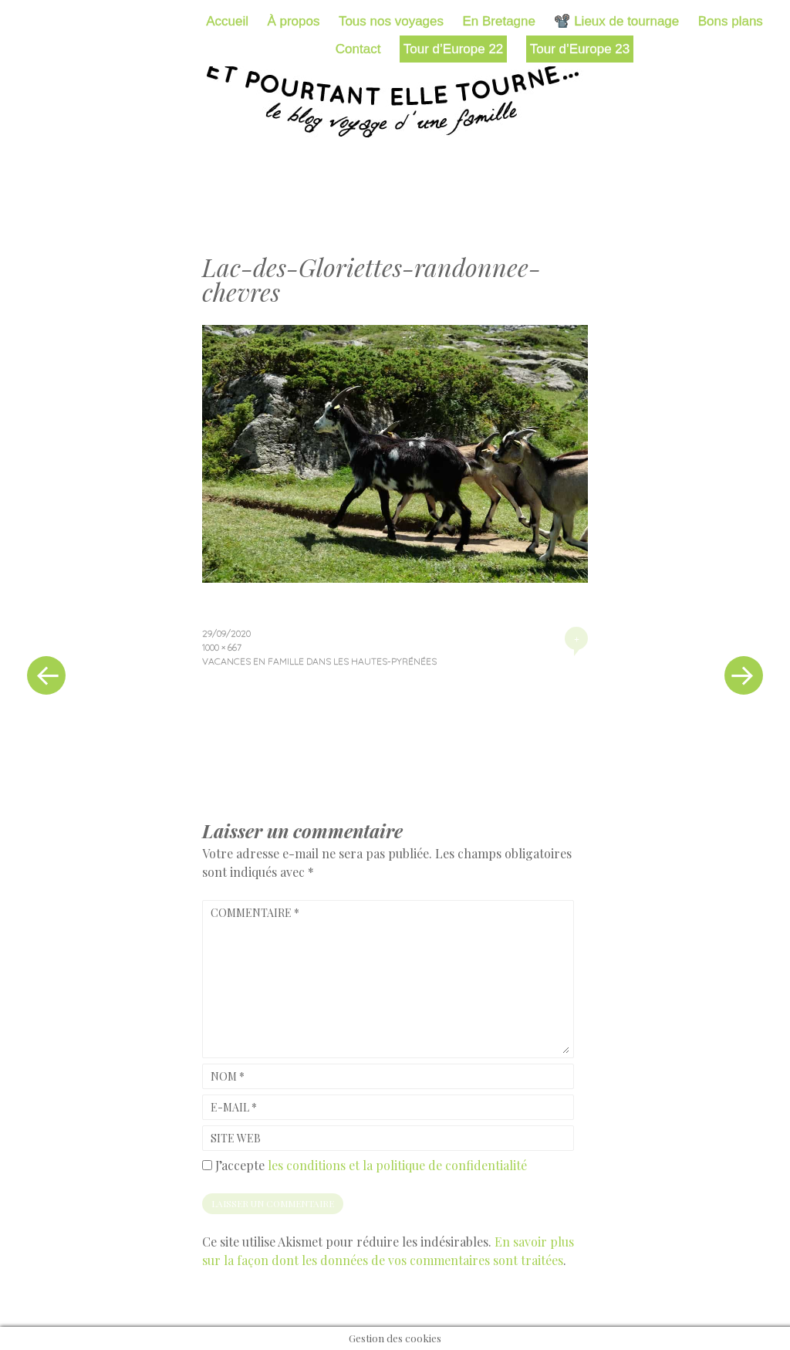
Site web (236, 1138)
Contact (358, 49)
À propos (293, 21)
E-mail (234, 1107)
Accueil (227, 21)
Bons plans (730, 21)
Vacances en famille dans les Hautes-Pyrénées (319, 661)
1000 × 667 (221, 647)
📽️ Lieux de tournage (616, 21)
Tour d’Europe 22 (453, 49)
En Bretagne (498, 21)
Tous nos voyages (391, 21)
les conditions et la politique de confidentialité (397, 1165)
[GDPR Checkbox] (207, 1165)
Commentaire (255, 912)
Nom (228, 1076)
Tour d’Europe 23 (580, 49)
